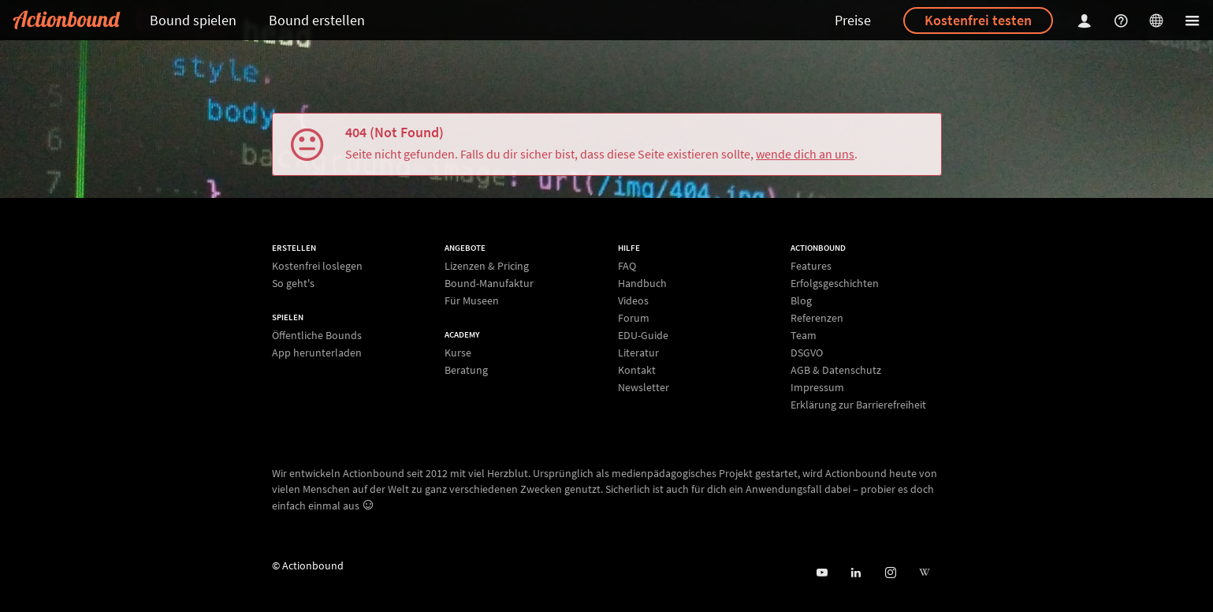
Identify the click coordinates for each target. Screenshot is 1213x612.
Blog (801, 300)
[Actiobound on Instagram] (890, 573)
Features (811, 266)
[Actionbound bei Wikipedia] (924, 573)
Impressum (817, 387)
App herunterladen (317, 352)
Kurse (458, 353)
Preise (853, 20)
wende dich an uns (805, 154)
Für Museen (472, 300)
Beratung (466, 369)
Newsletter (643, 387)
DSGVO (807, 352)
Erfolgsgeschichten (835, 283)
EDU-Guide (643, 335)
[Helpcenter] (1123, 20)
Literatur (638, 352)
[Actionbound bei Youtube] (821, 573)
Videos (633, 300)
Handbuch (642, 283)
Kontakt (637, 370)
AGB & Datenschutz (836, 370)
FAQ (627, 266)
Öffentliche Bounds (317, 335)
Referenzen (817, 318)
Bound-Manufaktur (489, 283)
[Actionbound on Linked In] (855, 573)
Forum (633, 318)
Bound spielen (193, 20)
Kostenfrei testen (978, 20)
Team (804, 335)
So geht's (293, 282)
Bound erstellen (317, 20)
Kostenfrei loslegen (317, 266)
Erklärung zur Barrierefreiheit (858, 404)
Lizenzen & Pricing (487, 266)
